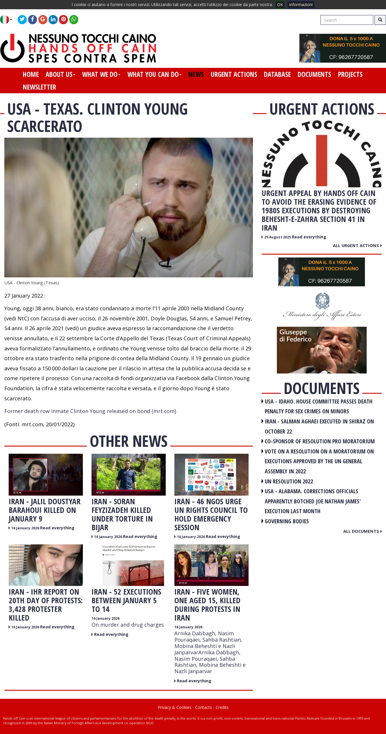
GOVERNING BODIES (287, 521)
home (31, 74)
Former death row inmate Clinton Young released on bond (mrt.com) (90, 411)
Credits (222, 707)
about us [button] (60, 74)
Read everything (57, 528)
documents (314, 74)
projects (350, 74)
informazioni (301, 4)
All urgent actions (357, 245)
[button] (8, 19)
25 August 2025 (278, 237)
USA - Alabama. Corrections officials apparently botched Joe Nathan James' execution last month (313, 501)
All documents (362, 531)
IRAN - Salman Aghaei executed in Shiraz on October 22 (319, 426)
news (196, 74)
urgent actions (234, 74)
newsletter (39, 86)
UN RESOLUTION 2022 (289, 481)
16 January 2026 (25, 528)
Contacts (203, 707)
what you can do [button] (154, 74)
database (277, 74)
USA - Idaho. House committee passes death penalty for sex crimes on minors (318, 406)
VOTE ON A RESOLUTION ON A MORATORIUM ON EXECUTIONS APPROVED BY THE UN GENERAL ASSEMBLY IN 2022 (319, 461)
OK (280, 4)
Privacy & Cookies (174, 707)
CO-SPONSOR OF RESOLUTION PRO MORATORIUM (320, 441)
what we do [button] (101, 74)
